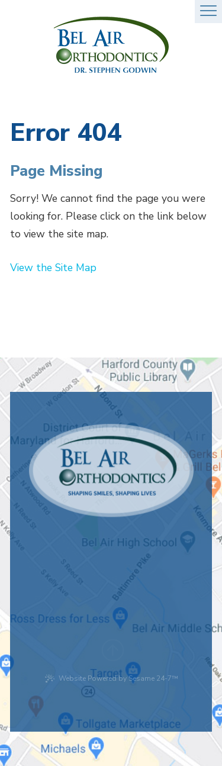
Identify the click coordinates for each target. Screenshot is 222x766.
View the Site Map (53, 267)
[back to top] (111, 645)
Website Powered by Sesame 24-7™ (111, 678)
